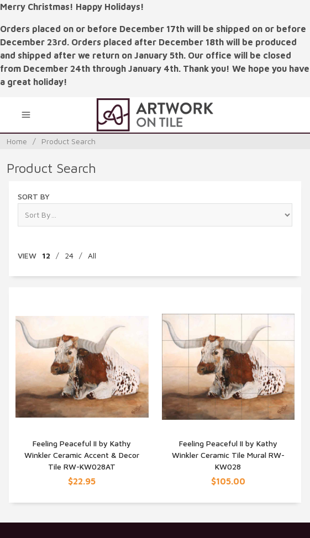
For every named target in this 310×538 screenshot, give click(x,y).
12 (46, 255)
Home (17, 141)
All (92, 255)
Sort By (34, 196)
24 (69, 255)
